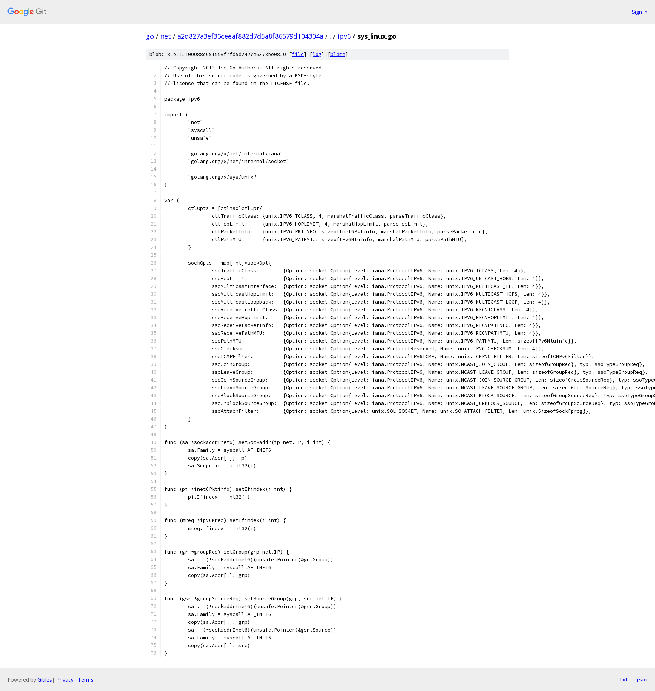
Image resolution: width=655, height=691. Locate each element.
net (165, 36)
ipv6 (344, 36)
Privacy (64, 679)
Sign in (640, 11)
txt (623, 679)
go (150, 36)
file (298, 54)
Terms (85, 679)
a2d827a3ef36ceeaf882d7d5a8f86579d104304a (250, 36)
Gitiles (44, 679)
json (642, 679)
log (317, 54)
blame (337, 54)
